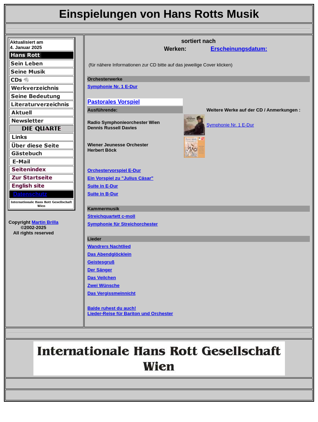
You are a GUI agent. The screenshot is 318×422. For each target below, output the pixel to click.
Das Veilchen (102, 277)
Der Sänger (100, 269)
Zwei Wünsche (104, 285)
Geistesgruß (101, 262)
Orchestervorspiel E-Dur (114, 170)
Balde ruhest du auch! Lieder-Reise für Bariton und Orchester (130, 310)
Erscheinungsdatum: (239, 49)
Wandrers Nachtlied (109, 246)
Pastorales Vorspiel (114, 102)
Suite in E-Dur (103, 186)
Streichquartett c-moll (111, 216)
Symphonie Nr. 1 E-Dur (113, 86)
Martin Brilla (45, 222)
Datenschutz (30, 194)
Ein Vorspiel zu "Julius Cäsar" (120, 178)
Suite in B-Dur (103, 193)
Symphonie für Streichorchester (123, 224)
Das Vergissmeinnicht (112, 293)
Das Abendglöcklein (110, 254)
